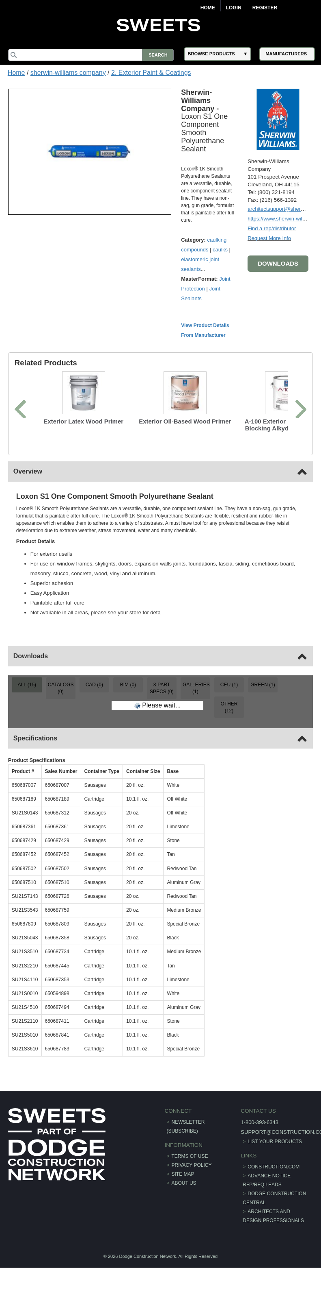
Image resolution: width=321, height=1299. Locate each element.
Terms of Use (190, 1156)
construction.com (273, 1167)
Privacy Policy (192, 1165)
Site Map (183, 1174)
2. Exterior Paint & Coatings (151, 72)
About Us (184, 1183)
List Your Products (275, 1141)
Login (233, 8)
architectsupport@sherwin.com (284, 209)
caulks (220, 250)
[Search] (91, 55)
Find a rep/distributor (272, 228)
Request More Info (269, 238)
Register (264, 8)
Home (207, 8)
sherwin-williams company (68, 72)
